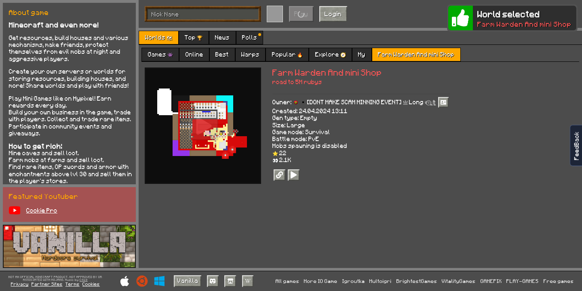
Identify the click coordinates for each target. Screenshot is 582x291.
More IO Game (320, 281)
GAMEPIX (491, 281)
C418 (84, 280)
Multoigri (380, 281)
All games (287, 281)
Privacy (20, 284)
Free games (559, 281)
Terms (72, 284)
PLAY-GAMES (522, 281)
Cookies (91, 284)
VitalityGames (459, 281)
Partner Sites (47, 284)
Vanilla (187, 280)
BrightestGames (416, 281)
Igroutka (353, 281)
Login (333, 13)
